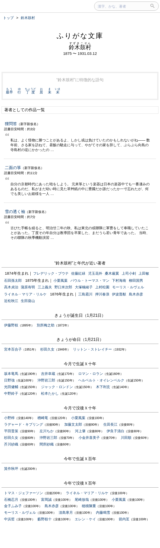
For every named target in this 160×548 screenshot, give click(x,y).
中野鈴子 (11, 393)
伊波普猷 (119, 294)
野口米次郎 (63, 287)
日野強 (9, 380)
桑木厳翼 (112, 273)
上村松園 (102, 287)
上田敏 (143, 273)
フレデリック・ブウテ (51, 273)
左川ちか (46, 431)
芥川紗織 (11, 444)
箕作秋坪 (11, 469)
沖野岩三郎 (46, 380)
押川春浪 (102, 294)
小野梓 (9, 418)
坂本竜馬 (11, 374)
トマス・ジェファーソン (23, 493)
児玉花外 (95, 273)
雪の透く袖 (15, 211)
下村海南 (119, 280)
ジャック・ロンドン (57, 387)
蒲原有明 (28, 287)
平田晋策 (11, 431)
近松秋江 (11, 301)
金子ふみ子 (13, 506)
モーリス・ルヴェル (128, 287)
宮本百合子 (13, 349)
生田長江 (110, 424)
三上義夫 (45, 287)
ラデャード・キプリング (23, 424)
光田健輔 (11, 387)
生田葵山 (28, 301)
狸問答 (11, 124)
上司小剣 (129, 273)
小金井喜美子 (89, 438)
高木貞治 (11, 287)
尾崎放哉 (82, 499)
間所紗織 (46, 444)
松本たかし (50, 393)
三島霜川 (85, 294)
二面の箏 (13, 167)
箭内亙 (124, 519)
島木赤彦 (136, 294)
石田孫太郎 (13, 280)
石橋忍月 (11, 499)
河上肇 (80, 431)
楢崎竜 (42, 418)
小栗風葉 (60, 280)
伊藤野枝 (11, 325)
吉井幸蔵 (48, 374)
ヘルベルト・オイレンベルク (101, 380)
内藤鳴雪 (103, 512)
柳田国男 (136, 280)
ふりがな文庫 (80, 36)
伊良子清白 (115, 431)
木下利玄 (103, 387)
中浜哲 (9, 519)
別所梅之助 (45, 325)
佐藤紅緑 (78, 273)
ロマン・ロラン (90, 374)
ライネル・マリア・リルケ (25, 294)
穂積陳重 (89, 506)
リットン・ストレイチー (92, 349)
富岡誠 (46, 499)
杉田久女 (47, 349)
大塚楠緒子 (84, 287)
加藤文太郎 (73, 424)
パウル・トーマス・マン (89, 280)
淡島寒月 (66, 512)
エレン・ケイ (85, 519)
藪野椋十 (44, 519)
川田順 (126, 438)
